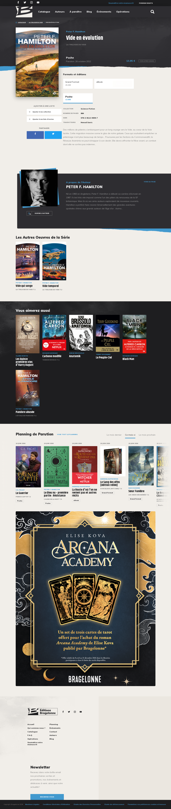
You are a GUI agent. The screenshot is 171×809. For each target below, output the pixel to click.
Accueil (30, 724)
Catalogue (44, 11)
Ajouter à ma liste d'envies (40, 119)
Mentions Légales (32, 804)
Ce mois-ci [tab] (130, 435)
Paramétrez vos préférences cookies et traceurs (147, 804)
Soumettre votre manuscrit (121, 3)
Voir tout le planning (67, 434)
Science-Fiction (88, 109)
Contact (53, 732)
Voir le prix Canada (147, 61)
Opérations (122, 11)
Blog (89, 11)
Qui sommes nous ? (36, 728)
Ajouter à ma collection (39, 112)
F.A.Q (29, 735)
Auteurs (60, 11)
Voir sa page (149, 182)
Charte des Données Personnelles (87, 804)
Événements (104, 11)
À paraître (76, 11)
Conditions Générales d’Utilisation (56, 804)
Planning (53, 724)
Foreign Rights (146, 3)
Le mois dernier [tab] (114, 435)
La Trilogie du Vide (36, 22)
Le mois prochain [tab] (147, 435)
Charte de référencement (114, 804)
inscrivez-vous (47, 797)
